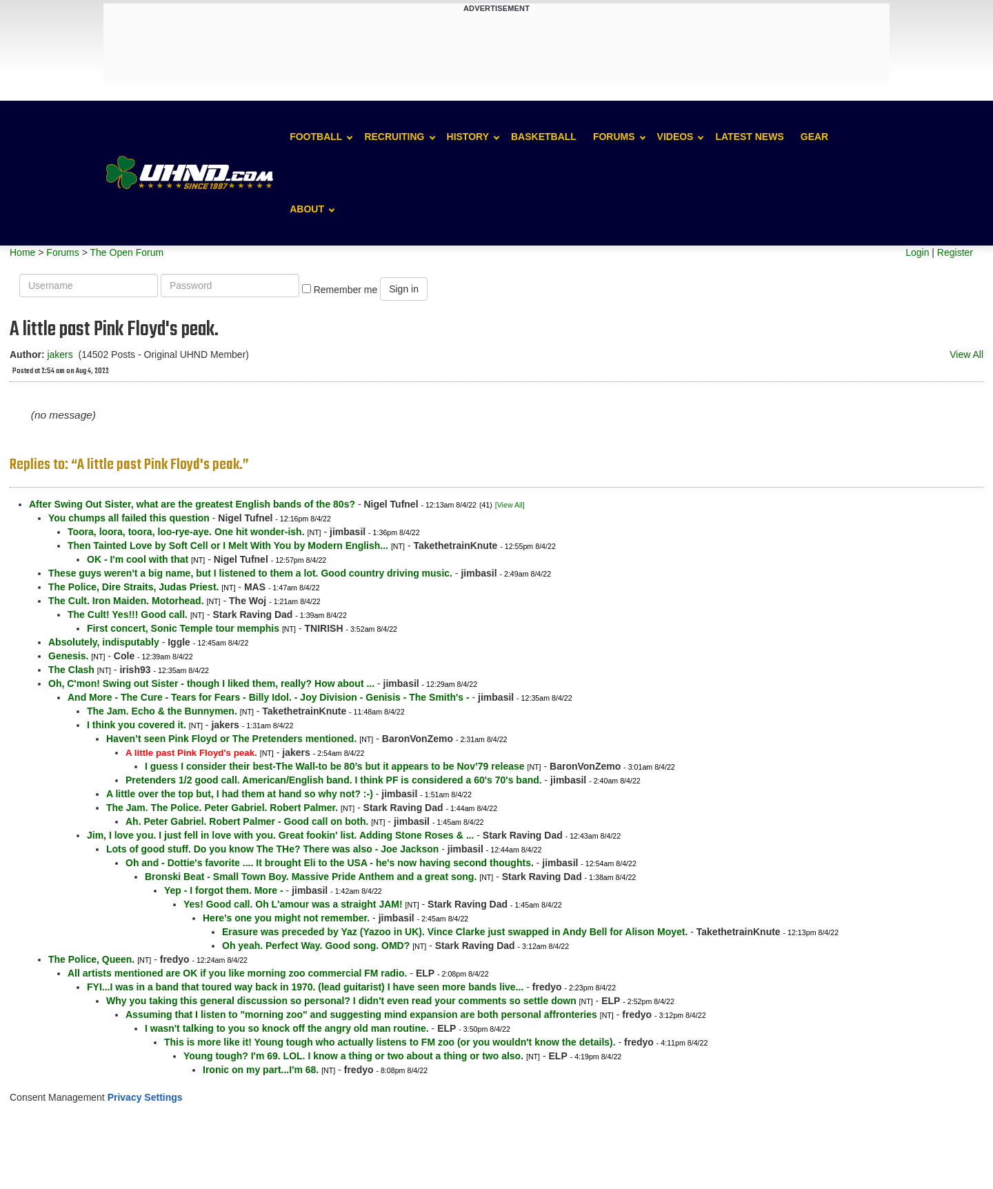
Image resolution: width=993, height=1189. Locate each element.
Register (955, 252)
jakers (59, 354)
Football (316, 136)
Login (917, 252)
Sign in (404, 288)
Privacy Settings (145, 1097)
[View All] (510, 505)
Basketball (543, 136)
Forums (614, 136)
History (468, 136)
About (307, 208)
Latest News (749, 136)
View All (966, 354)
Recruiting (394, 136)
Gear (814, 136)
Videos (675, 136)
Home (22, 252)
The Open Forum (126, 252)
